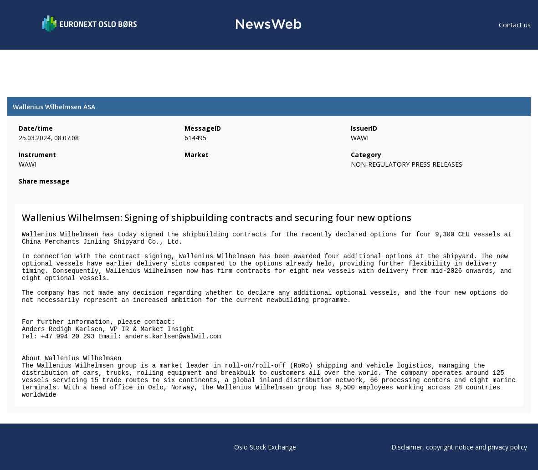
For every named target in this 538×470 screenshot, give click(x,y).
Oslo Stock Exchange (265, 447)
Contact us (515, 24)
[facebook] (24, 193)
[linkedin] (55, 193)
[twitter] (38, 194)
